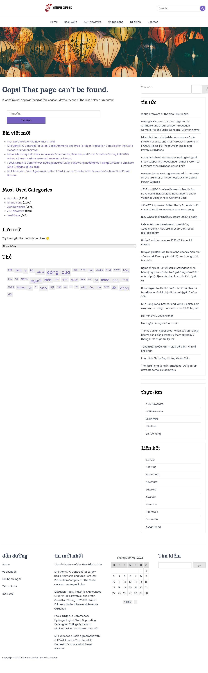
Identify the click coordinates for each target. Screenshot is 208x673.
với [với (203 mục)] (65, 280)
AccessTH (152, 519)
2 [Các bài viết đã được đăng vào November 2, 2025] (146, 570)
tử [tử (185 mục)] (36, 280)
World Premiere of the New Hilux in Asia (31, 135)
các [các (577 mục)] (40, 265)
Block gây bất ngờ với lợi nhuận (159, 323)
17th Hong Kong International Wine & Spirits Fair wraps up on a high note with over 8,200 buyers (170, 306)
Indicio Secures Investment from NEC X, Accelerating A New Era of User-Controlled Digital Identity (167, 229)
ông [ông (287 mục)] (92, 281)
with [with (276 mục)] (83, 281)
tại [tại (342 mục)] (30, 281)
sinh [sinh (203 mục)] (83, 272)
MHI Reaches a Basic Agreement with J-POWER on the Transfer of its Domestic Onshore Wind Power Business (68, 167)
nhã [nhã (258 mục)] (57, 273)
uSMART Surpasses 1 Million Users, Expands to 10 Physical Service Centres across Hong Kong (169, 207)
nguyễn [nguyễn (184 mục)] (24, 272)
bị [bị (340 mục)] (26, 264)
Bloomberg (152, 474)
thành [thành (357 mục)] (105, 273)
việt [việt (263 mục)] (52, 280)
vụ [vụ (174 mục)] (71, 280)
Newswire (151, 482)
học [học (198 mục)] (10, 272)
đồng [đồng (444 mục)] (124, 281)
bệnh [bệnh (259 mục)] (18, 263)
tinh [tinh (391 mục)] (115, 273)
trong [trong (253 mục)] (125, 273)
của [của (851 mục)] (66, 265)
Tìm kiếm (146, 87)
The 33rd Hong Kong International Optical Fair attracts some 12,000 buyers (169, 368)
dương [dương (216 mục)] (99, 263)
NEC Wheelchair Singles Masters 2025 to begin (169, 217)
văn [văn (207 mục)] (59, 280)
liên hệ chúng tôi (12, 579)
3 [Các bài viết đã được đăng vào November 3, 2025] (114, 576)
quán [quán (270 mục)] (65, 273)
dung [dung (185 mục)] (83, 263)
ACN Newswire (93, 22)
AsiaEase (151, 497)
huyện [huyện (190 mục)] (117, 263)
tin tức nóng (115, 22)
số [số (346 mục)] (96, 273)
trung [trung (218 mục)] (11, 280)
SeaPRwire (70, 22)
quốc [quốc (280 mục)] (74, 273)
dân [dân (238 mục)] (91, 263)
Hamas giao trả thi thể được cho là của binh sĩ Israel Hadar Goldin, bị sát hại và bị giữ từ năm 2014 (169, 292)
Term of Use (9, 586)
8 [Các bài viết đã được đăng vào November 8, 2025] (141, 576)
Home (54, 22)
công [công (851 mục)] (53, 265)
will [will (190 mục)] (76, 280)
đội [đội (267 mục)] (10, 288)
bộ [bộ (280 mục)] (32, 264)
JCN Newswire (16, 204)
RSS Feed (7, 594)
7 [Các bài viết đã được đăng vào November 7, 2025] (135, 576)
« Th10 (127, 602)
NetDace (151, 504)
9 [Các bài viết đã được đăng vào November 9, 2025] (146, 576)
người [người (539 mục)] (36, 274)
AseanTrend (153, 527)
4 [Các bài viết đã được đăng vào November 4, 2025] (119, 576)
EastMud (151, 489)
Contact (153, 22)
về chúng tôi (9, 572)
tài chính (135, 22)
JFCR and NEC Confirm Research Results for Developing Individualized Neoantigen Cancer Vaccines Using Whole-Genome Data (168, 193)
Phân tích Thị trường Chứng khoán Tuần (165, 358)
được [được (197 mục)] (106, 280)
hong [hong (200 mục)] (108, 263)
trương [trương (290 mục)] (21, 281)
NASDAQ (151, 467)
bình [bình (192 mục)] (10, 263)
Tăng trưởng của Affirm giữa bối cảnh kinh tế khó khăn (168, 349)
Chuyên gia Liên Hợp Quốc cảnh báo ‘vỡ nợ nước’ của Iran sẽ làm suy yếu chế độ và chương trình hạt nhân (170, 256)
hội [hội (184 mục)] (16, 272)
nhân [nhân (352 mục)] (48, 273)
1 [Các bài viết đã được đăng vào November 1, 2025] (140, 570)
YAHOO (150, 459)
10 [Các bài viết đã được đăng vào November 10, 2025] (114, 582)
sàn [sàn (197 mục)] (90, 272)
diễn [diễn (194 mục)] (75, 263)
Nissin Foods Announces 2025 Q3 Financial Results (166, 242)
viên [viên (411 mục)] (43, 281)
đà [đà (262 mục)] (99, 280)
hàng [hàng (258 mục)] (126, 263)
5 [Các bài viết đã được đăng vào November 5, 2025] (125, 576)
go (199, 565)
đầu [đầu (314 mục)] (114, 281)
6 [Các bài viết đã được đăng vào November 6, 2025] (130, 576)
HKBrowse (152, 512)
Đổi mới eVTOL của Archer (157, 316)
